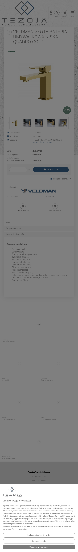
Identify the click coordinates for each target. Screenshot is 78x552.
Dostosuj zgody (39, 541)
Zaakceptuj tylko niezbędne (39, 535)
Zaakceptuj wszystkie (39, 547)
